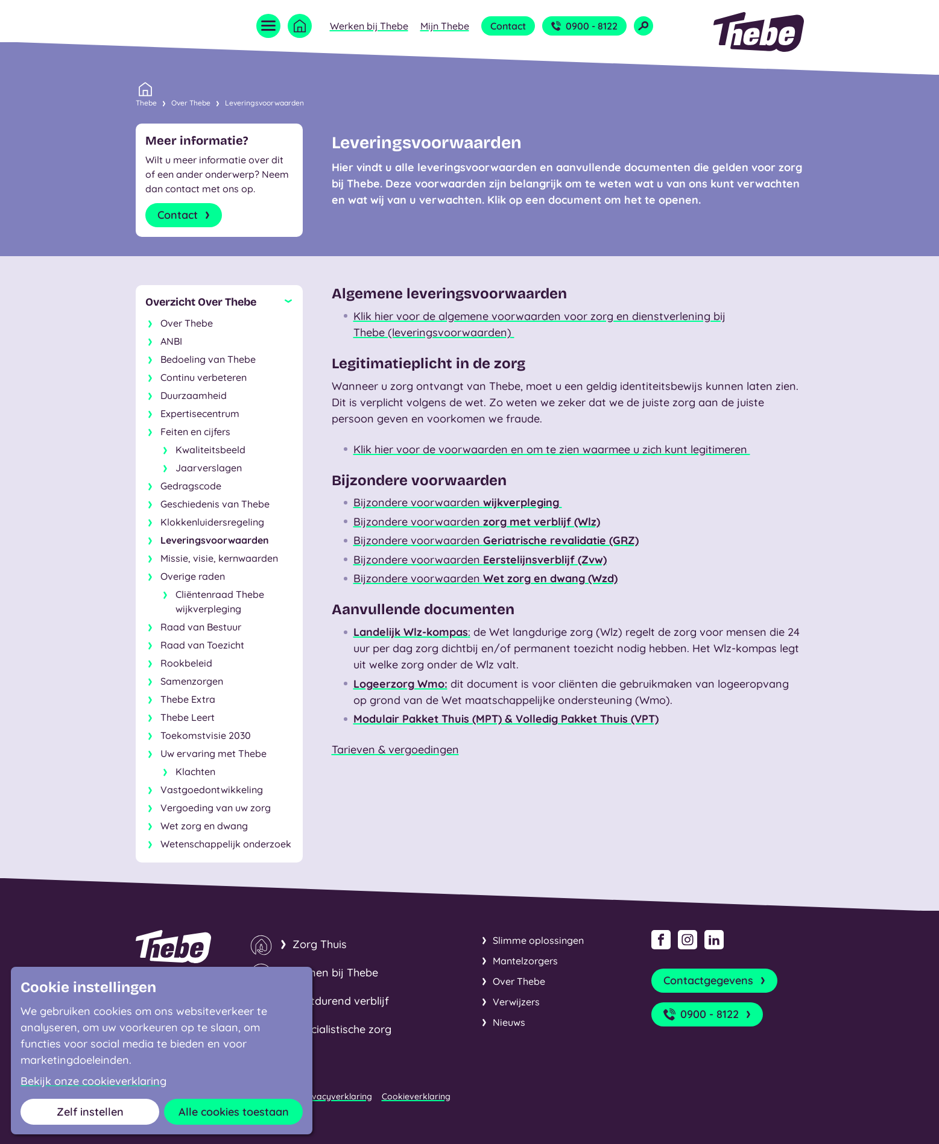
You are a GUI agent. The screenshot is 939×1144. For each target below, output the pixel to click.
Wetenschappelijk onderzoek (225, 844)
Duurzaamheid (193, 395)
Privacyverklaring (337, 1096)
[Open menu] (268, 26)
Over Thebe (190, 102)
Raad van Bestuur (200, 627)
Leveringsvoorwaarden (264, 102)
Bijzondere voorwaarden (457, 502)
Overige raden (192, 576)
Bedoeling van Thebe (208, 359)
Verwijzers (516, 1002)
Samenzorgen (191, 681)
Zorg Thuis (319, 944)
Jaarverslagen (208, 468)
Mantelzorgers (525, 961)
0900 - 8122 (584, 26)
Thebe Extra (187, 699)
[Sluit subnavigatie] (219, 302)
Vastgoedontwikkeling (211, 790)
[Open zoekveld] (643, 26)
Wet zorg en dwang (204, 826)
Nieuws (509, 1022)
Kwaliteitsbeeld (210, 450)
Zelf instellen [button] (90, 1112)
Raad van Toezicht (202, 645)
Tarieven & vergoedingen (395, 749)
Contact (508, 26)
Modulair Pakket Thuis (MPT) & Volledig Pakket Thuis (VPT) (506, 719)
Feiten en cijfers (195, 432)
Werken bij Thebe (369, 26)
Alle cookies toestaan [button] (234, 1112)
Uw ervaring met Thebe (213, 753)
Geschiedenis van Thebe (215, 504)
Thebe (146, 101)
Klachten (195, 771)
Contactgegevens (715, 981)
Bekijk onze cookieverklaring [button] (93, 1081)
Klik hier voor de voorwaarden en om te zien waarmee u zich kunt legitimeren (551, 449)
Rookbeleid (186, 663)
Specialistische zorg (341, 1029)
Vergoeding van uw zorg (215, 808)
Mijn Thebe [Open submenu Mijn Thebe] (444, 26)
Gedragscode (190, 486)
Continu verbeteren (203, 377)
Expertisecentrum (199, 413)
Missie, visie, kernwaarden (219, 558)
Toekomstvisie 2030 (205, 735)
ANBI (171, 341)
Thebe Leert (187, 717)
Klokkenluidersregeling (212, 522)
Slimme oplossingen (538, 940)
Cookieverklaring (416, 1096)
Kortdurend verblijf (340, 1001)
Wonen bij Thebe (335, 972)
